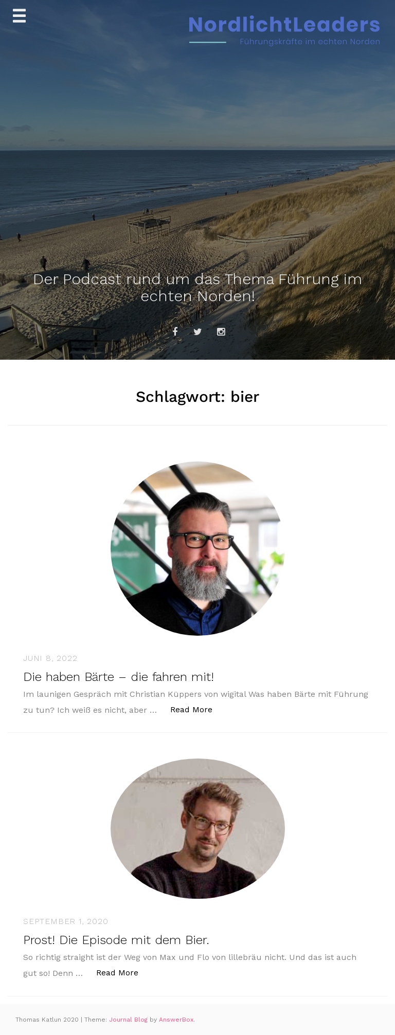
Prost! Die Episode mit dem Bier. (116, 940)
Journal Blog (129, 1019)
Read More (196, 709)
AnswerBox (176, 1019)
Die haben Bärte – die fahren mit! (118, 677)
